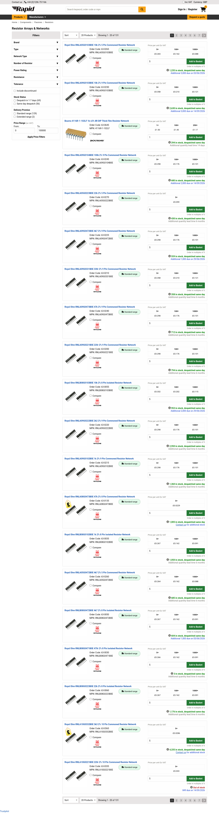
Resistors (49, 22)
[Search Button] (142, 9)
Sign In (182, 9)
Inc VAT (187, 2)
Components (26, 22)
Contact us (17, 2)
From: (17, 126)
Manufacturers (36, 17)
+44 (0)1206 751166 (35, 2)
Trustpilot (4, 811)
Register (192, 9)
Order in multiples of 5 (196, 66)
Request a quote (197, 17)
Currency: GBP (200, 2)
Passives (38, 22)
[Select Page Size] (88, 35)
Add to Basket (195, 61)
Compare (95, 58)
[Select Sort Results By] (70, 35)
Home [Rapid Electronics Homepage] (15, 22)
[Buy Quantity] (167, 61)
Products (18, 17)
